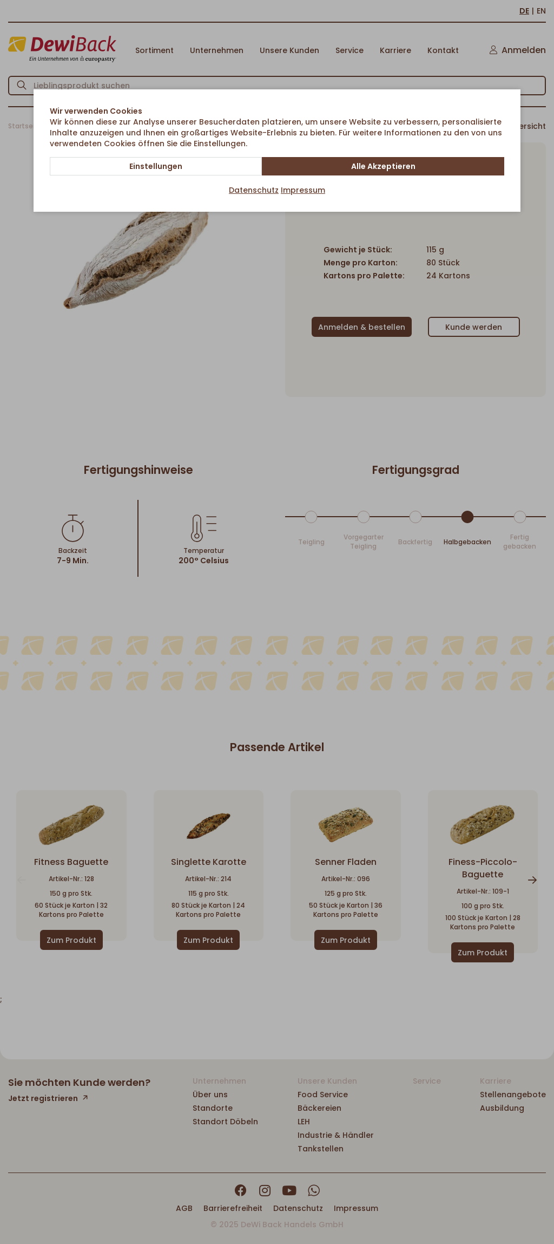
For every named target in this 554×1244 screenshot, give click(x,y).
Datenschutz (254, 190)
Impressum (303, 190)
